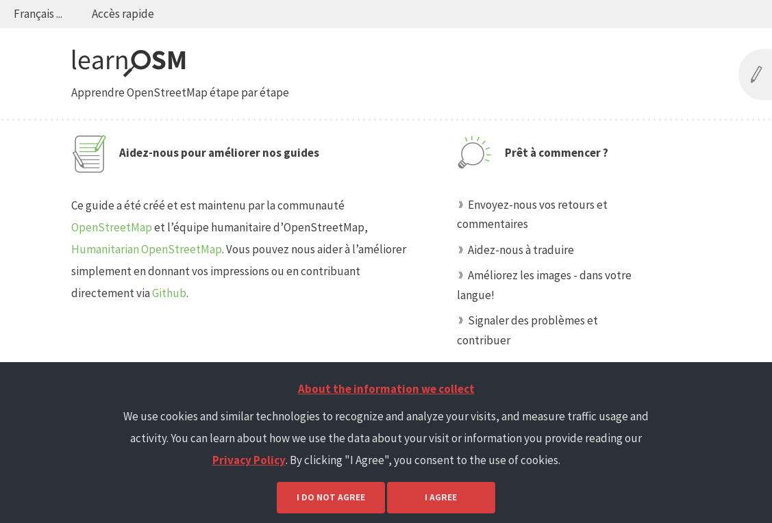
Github (169, 293)
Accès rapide (123, 13)
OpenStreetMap (111, 227)
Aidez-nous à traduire (521, 249)
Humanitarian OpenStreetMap (146, 249)
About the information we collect (386, 388)
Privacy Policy (249, 460)
